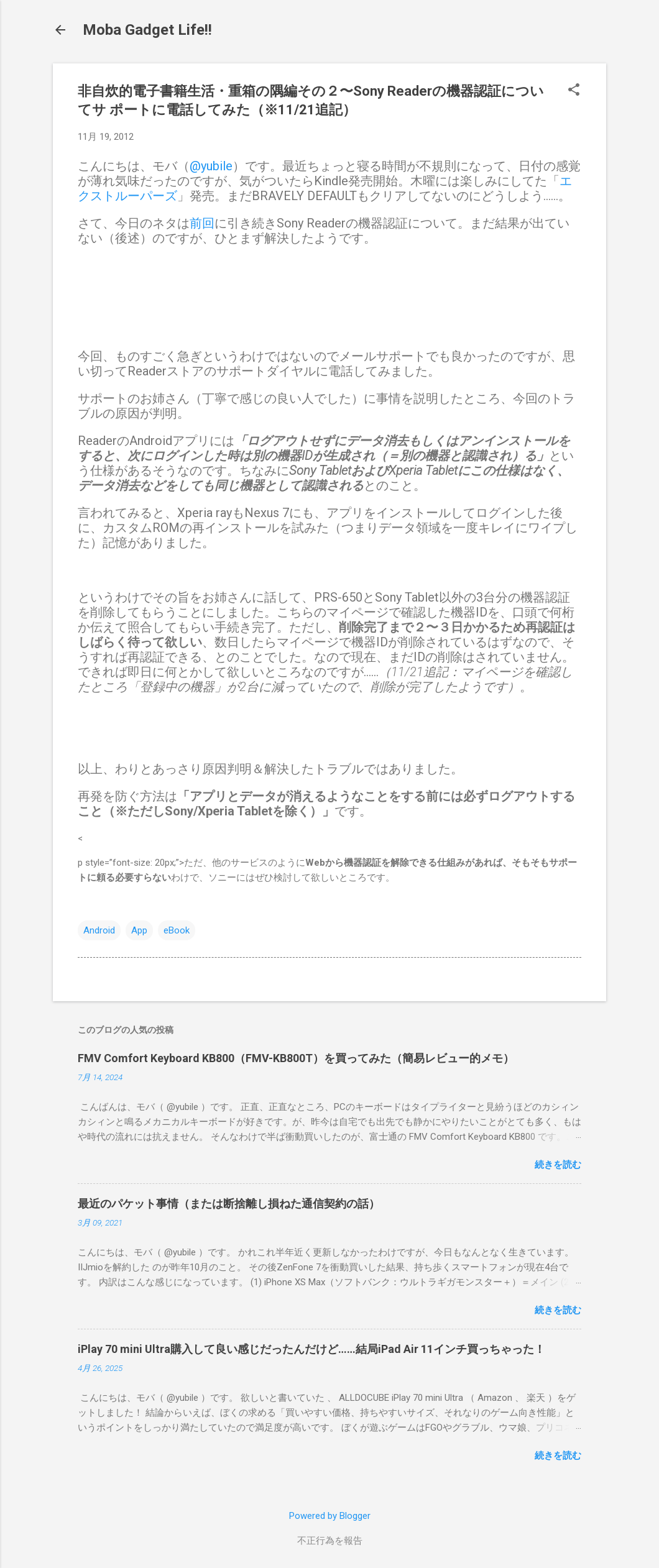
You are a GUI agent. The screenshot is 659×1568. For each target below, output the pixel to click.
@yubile (211, 165)
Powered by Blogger (330, 1515)
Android (99, 930)
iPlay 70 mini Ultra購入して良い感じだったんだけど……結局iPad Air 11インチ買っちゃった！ (311, 1348)
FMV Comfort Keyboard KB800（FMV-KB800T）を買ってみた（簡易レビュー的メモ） (296, 1058)
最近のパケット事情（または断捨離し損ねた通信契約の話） (229, 1203)
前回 (202, 223)
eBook (177, 930)
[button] (573, 90)
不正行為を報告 (329, 1540)
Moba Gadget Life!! (147, 30)
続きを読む (558, 1164)
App (139, 930)
